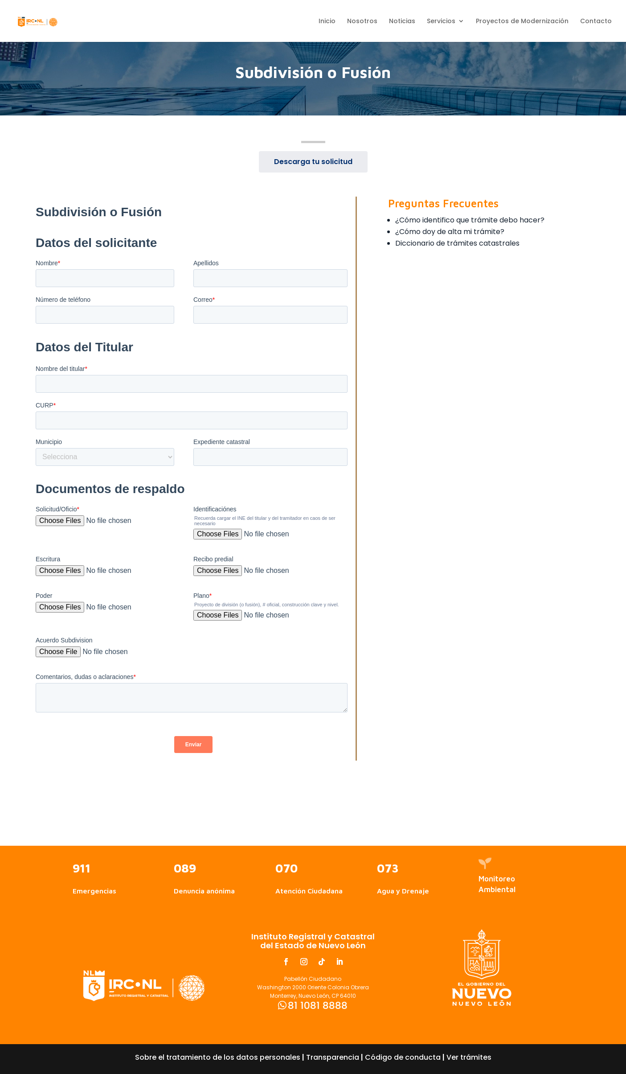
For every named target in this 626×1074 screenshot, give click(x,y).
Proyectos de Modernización (522, 21)
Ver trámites (468, 1057)
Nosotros (362, 21)
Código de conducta (403, 1057)
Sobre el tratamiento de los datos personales (217, 1057)
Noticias (402, 21)
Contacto (596, 21)
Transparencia (332, 1057)
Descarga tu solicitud (313, 161)
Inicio (327, 21)
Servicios (441, 21)
